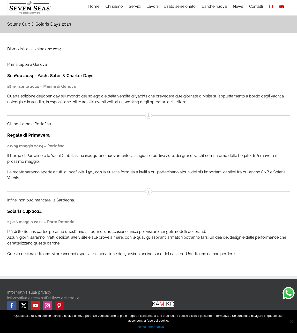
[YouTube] (35, 305)
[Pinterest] (59, 305)
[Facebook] (11, 305)
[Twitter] (23, 305)
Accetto (140, 327)
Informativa (156, 327)
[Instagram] (47, 305)
